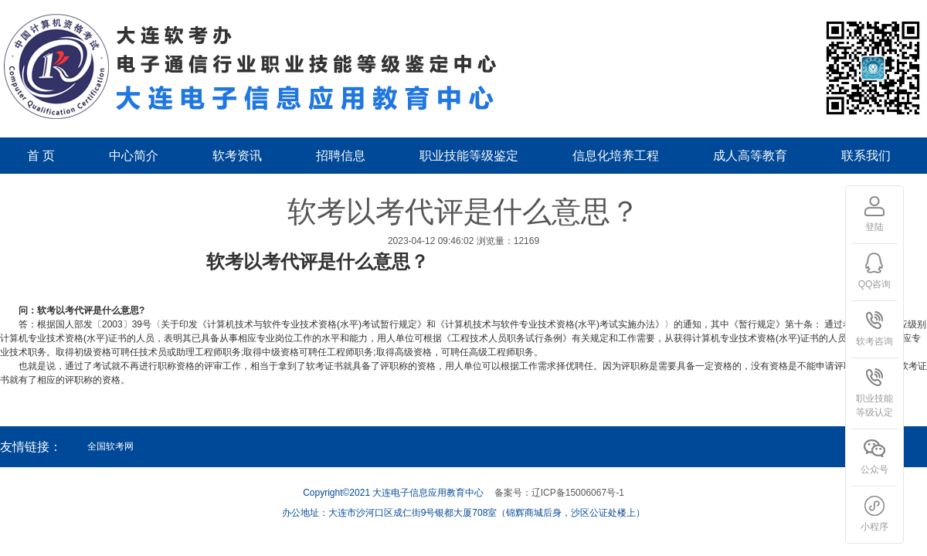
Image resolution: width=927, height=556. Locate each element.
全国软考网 (110, 446)
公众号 (874, 456)
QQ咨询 (874, 271)
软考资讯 (237, 155)
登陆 (874, 213)
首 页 (41, 155)
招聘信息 (340, 155)
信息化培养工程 (615, 155)
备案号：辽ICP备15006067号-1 (559, 492)
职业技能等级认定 (874, 392)
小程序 (874, 513)
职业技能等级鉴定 (468, 155)
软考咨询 (874, 328)
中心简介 (133, 155)
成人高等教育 (750, 155)
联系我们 (866, 155)
